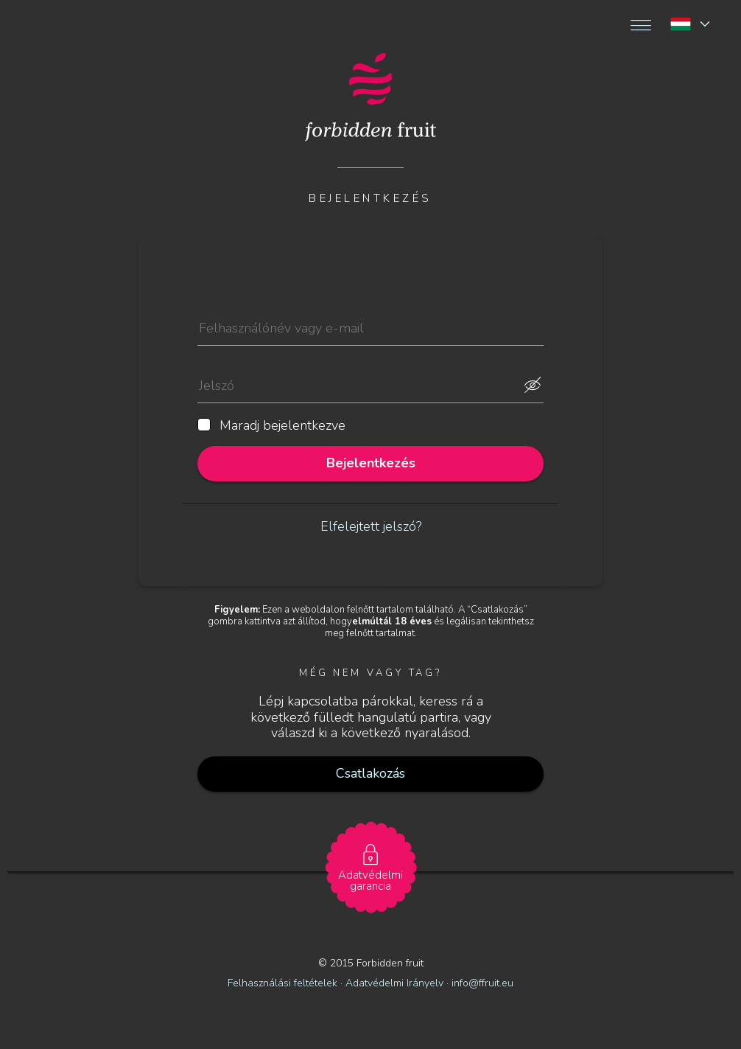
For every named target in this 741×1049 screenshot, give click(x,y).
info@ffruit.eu (482, 983)
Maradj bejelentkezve (271, 426)
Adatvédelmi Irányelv (395, 983)
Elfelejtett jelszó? (370, 526)
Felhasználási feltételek (282, 983)
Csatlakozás (370, 773)
